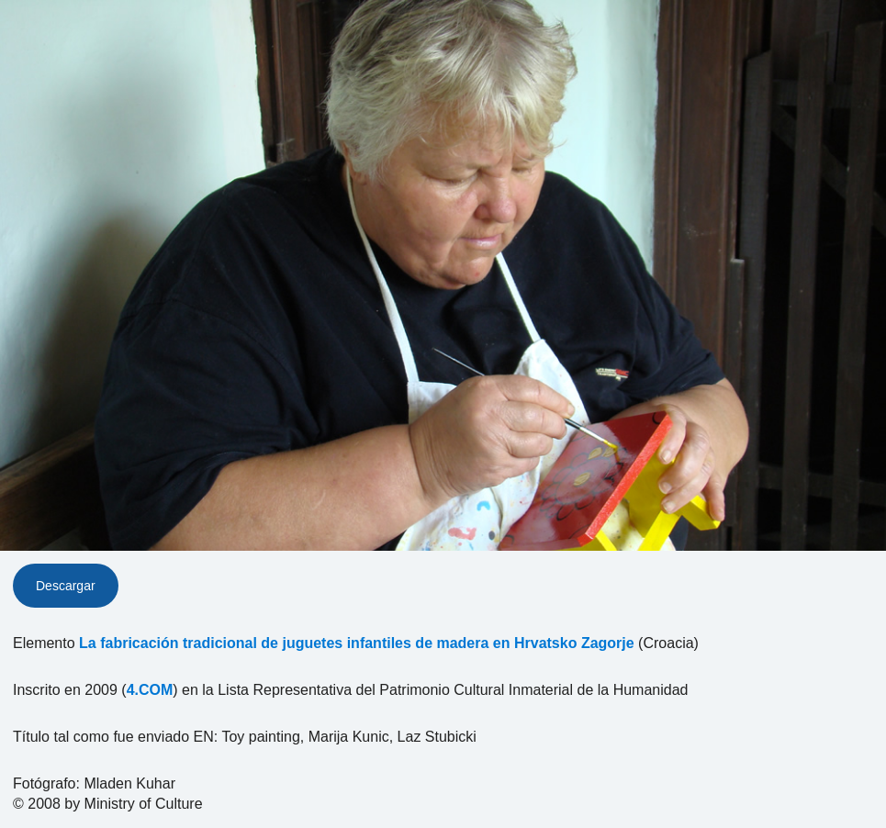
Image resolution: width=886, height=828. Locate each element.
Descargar (65, 585)
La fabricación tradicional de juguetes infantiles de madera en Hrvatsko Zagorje (356, 643)
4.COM (150, 690)
